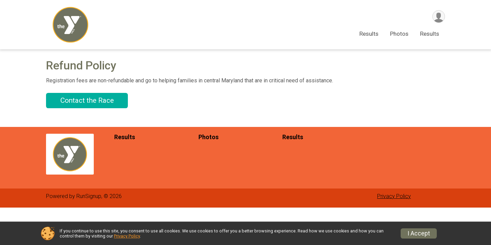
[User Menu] (438, 16)
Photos (399, 33)
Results (368, 33)
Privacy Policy (394, 196)
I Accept (418, 233)
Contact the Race (87, 100)
